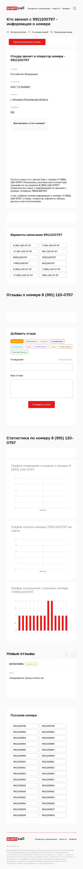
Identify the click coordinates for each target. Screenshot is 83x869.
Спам (29, 347)
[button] (66, 655)
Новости (56, 8)
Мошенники (31, 341)
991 (12, 112)
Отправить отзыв (41, 404)
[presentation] (41, 416)
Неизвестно (17, 341)
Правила (66, 8)
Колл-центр (65, 347)
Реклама (44, 341)
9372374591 (16, 664)
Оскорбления (57, 341)
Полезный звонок (19, 352)
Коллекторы (17, 347)
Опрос (53, 347)
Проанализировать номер (27, 42)
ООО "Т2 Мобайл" (20, 86)
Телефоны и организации (38, 8)
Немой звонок (41, 347)
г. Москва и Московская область (29, 99)
